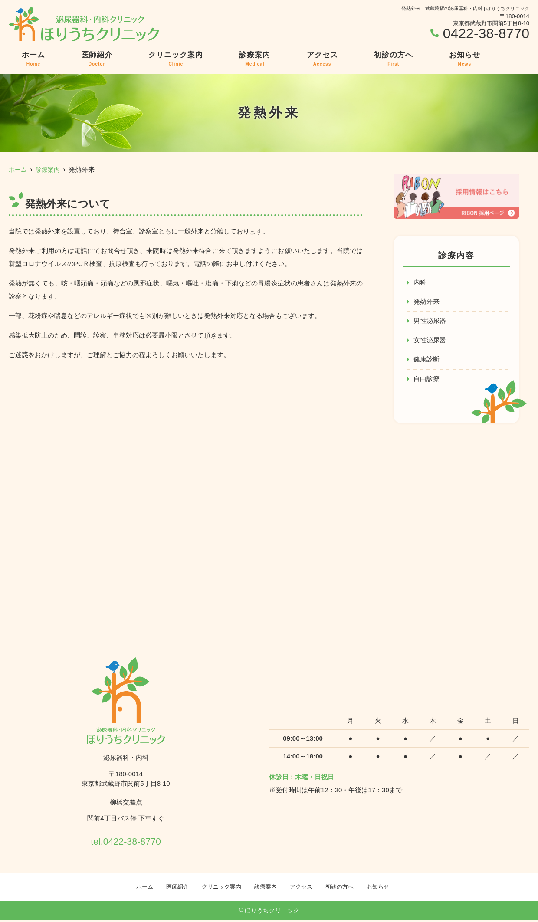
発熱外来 (426, 302)
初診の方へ (393, 59)
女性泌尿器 (429, 341)
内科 (419, 282)
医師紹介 (96, 59)
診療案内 (254, 59)
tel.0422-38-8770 (125, 841)
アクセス (322, 59)
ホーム (33, 59)
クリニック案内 (175, 59)
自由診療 (426, 380)
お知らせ (464, 59)
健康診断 (426, 360)
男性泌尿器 (429, 321)
